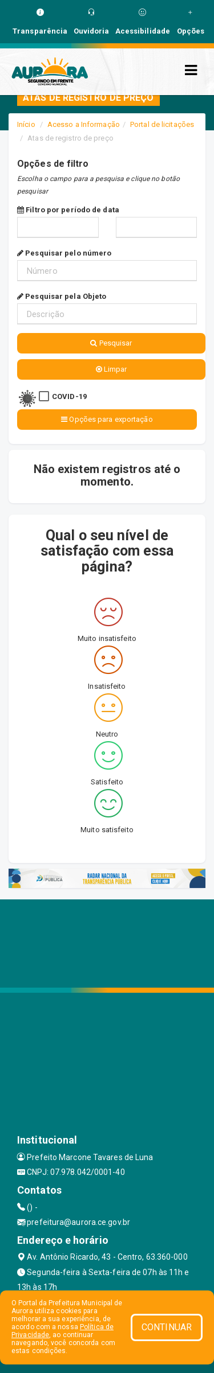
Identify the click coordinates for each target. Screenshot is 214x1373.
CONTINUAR (167, 1327)
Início (26, 124)
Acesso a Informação (83, 124)
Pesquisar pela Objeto (61, 296)
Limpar (111, 369)
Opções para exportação (106, 419)
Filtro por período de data (68, 209)
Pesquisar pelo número (64, 253)
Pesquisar (111, 343)
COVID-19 (69, 396)
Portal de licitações (162, 124)
